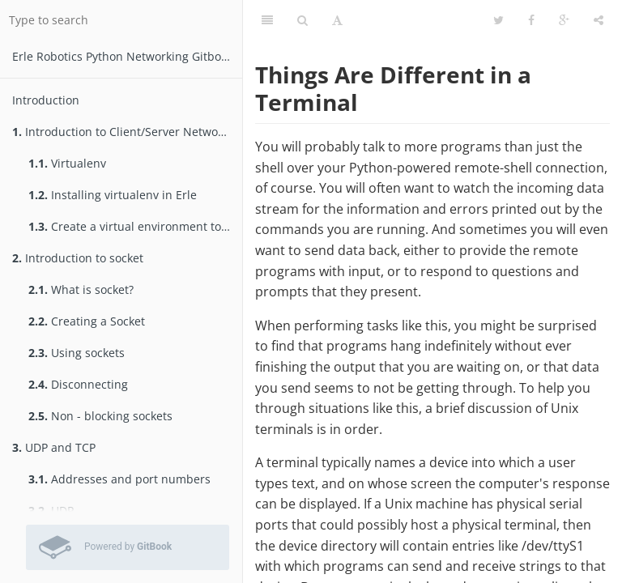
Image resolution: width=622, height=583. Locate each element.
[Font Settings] (337, 20)
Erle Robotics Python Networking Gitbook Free (127, 56)
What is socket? (81, 289)
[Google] (564, 20)
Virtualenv (67, 163)
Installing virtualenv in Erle (112, 194)
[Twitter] (498, 20)
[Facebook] (531, 20)
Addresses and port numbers (119, 479)
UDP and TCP (54, 447)
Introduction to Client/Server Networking (127, 131)
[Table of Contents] (267, 20)
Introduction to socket (77, 258)
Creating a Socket (86, 321)
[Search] (302, 20)
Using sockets (76, 352)
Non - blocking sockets (100, 415)
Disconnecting (78, 384)
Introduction (45, 100)
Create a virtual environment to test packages (135, 226)
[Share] (599, 20)
